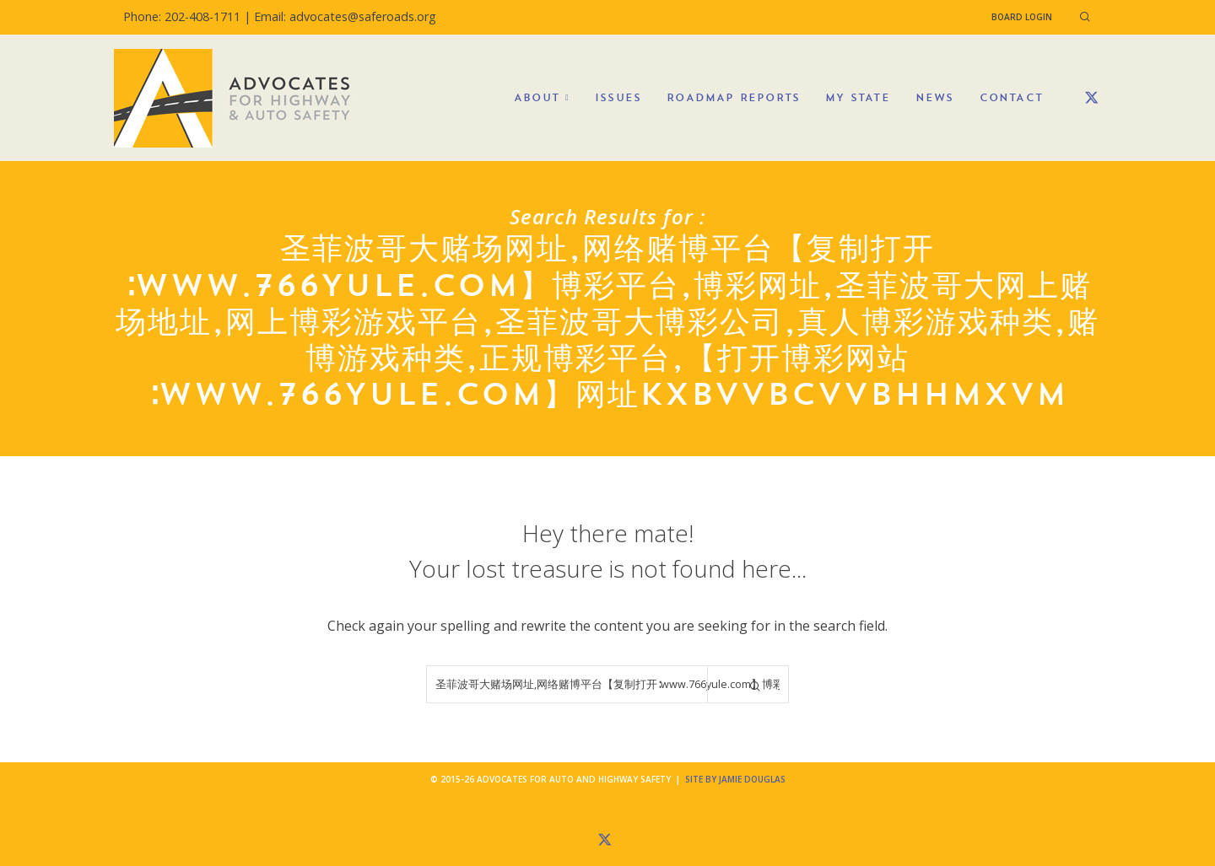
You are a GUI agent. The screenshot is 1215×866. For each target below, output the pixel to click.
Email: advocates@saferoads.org (345, 16)
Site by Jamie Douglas (735, 779)
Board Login (1021, 17)
